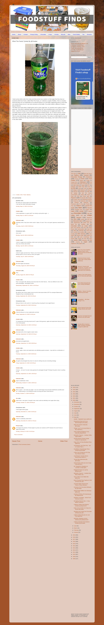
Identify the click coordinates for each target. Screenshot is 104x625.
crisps (89, 215)
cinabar (18, 194)
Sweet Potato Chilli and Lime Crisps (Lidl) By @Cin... (82, 463)
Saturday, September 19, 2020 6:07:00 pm (26, 334)
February (76, 530)
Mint (88, 191)
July (75, 413)
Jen (17, 398)
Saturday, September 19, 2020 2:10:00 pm (26, 325)
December (76, 402)
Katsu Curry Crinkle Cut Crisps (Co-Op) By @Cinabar (82, 508)
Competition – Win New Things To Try (83, 300)
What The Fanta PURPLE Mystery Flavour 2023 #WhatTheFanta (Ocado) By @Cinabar (84, 251)
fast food (89, 219)
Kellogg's (73, 186)
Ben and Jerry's (88, 173)
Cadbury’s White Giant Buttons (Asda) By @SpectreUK (81, 505)
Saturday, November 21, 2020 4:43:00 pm (26, 411)
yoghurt (80, 243)
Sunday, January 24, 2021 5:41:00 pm (25, 431)
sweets (76, 240)
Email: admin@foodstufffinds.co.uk (79, 43)
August (76, 410)
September (77, 408)
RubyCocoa (76, 201)
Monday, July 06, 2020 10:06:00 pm (24, 235)
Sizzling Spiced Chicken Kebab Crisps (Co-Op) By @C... (81, 439)
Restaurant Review (87, 199)
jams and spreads (75, 227)
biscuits (89, 207)
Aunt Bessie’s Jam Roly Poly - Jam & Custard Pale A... (82, 446)
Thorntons (73, 204)
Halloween (83, 182)
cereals (81, 211)
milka (74, 230)
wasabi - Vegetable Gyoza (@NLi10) (83, 419)
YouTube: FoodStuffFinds (77, 49)
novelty (73, 233)
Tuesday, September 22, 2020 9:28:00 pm (26, 353)
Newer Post (16, 441)
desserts (78, 217)
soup (85, 238)
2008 (74, 558)
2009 (74, 556)
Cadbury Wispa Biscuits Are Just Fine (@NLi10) (82, 515)
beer (80, 208)
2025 (74, 389)
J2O (91, 183)
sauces (73, 238)
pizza (75, 237)
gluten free (86, 222)
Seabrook (83, 201)
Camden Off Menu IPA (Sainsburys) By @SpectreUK (82, 494)
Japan (83, 185)
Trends (87, 204)
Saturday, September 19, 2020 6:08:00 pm (26, 343)
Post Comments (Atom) (24, 444)
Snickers (77, 202)
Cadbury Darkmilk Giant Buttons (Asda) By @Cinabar (82, 522)
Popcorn (73, 197)
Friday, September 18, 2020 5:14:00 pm (25, 314)
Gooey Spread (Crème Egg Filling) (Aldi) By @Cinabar (84, 308)
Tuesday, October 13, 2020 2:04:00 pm (25, 402)
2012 (74, 550)
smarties (79, 238)
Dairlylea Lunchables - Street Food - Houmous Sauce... (82, 498)
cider (88, 213)
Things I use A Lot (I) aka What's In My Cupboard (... (82, 429)
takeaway (84, 240)
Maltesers (82, 190)
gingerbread (77, 222)
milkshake (81, 230)
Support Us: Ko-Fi (75, 51)
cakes (73, 211)
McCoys (76, 191)
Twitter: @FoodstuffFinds (77, 48)
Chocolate (43, 34)
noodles (82, 232)
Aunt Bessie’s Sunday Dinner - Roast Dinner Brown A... (81, 456)
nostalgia (88, 232)
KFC (88, 185)
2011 (74, 552)
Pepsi (72, 196)
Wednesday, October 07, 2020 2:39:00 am (26, 382)
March (75, 528)
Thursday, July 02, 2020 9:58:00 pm (24, 226)
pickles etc (89, 235)
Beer (69, 34)
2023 (74, 393)
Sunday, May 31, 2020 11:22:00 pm (24, 215)
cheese (90, 211)
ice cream (85, 226)
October (76, 406)
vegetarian (73, 243)
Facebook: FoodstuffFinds (77, 45)
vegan (85, 242)
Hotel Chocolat (83, 183)
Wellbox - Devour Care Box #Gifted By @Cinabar (84, 292)
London (85, 188)
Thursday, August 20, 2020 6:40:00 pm (25, 265)
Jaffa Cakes (76, 185)
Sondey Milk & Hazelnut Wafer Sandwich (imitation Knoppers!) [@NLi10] (84, 325)
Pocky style (86, 196)
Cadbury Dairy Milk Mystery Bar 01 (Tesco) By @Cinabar (85, 275)
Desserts (89, 34)
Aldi (79, 173)
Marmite (90, 190)
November (76, 404)
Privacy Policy (34, 34)
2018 (74, 537)
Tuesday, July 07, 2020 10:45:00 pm (25, 256)
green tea (74, 224)
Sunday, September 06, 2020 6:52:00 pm (26, 296)
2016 (74, 541)
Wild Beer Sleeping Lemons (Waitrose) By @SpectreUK (81, 519)
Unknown (18, 220)
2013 (74, 548)
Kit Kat (73, 188)
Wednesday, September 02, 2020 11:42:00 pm (27, 285)
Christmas (89, 177)
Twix (72, 205)
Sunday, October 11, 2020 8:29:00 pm (25, 393)
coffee (73, 215)
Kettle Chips (81, 186)
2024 (74, 391)
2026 (74, 387)
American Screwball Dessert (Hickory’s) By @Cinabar (85, 316)
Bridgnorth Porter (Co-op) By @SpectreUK (81, 470)
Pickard (18, 425)
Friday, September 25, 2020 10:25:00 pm (26, 363)
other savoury (81, 233)
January (76, 532)
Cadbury (76, 175)
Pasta (82, 194)
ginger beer (89, 221)
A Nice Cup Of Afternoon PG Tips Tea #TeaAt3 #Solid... (82, 453)
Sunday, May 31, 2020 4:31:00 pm (24, 206)
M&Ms (90, 188)
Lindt (79, 188)
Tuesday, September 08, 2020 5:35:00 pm (26, 305)
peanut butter (80, 235)
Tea (83, 34)
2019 (74, 535)
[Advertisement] (36, 183)
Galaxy (81, 180)
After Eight (73, 173)
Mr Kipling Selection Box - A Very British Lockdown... (82, 501)
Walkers (78, 205)
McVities (82, 191)
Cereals (56, 34)
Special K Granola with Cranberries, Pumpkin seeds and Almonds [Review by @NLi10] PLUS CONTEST (85, 268)
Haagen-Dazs (74, 182)
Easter (83, 178)
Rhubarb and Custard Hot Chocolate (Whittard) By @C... (83, 512)
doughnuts (89, 217)
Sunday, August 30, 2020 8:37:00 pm (25, 274)
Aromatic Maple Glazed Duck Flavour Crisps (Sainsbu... (81, 484)
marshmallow (81, 229)
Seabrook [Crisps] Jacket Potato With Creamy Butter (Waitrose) (84, 259)
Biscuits (63, 34)
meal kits (89, 229)
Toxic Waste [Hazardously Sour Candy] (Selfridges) (84, 283)
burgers (87, 209)
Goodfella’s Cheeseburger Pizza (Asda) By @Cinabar (82, 449)
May (75, 417)
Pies (78, 196)
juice (85, 227)
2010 (74, 554)
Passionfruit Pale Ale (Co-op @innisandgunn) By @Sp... (81, 422)
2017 (74, 539)
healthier (83, 224)
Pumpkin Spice (76, 199)
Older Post (63, 441)
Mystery (28, 194)
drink (21, 194)
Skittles (90, 201)
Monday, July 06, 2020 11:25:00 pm (24, 245)
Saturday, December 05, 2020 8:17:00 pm (26, 420)
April (75, 525)
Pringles (90, 197)
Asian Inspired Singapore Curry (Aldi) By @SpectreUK (81, 432)
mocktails (75, 232)
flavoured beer (78, 221)
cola (82, 215)
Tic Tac (81, 204)
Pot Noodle (82, 197)
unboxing (78, 242)
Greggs (88, 180)
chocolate (77, 213)
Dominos (77, 178)
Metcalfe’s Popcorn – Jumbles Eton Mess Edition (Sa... (82, 474)
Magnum (75, 190)
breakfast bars (78, 209)
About (19, 34)
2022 (74, 396)
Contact (26, 34)
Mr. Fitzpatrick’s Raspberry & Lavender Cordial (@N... (81, 467)
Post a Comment (18, 434)
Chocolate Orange (76, 177)
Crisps (50, 34)
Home (13, 34)
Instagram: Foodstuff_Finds (77, 46)
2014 (74, 545)
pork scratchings (84, 237)
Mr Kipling (74, 193)
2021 (74, 398)
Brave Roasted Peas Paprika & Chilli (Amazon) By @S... (83, 481)
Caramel (86, 175)
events (82, 219)
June (75, 415)
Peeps (88, 194)
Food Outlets (76, 34)
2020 (74, 400)
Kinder (88, 186)
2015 (74, 543)
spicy (90, 238)
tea (91, 240)
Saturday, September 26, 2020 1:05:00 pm (26, 373)
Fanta (24, 194)
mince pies (89, 230)
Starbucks (86, 202)
